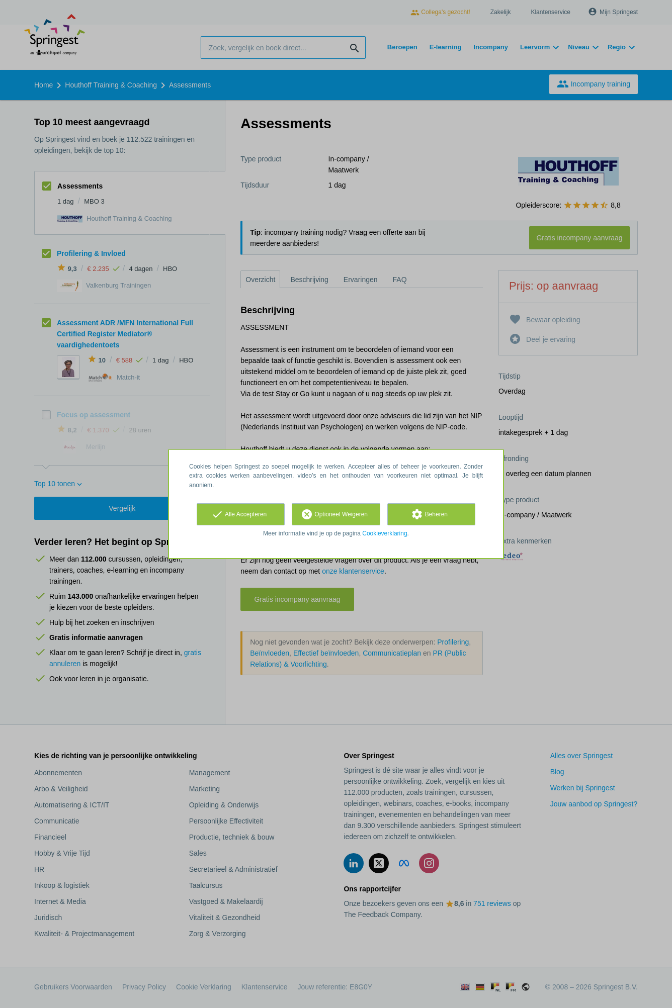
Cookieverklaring (384, 533)
